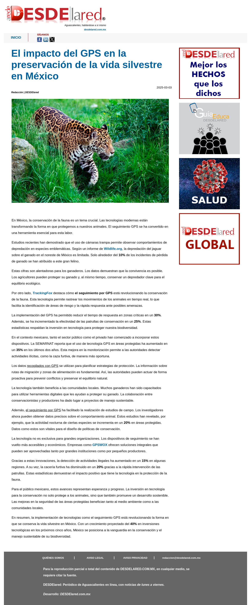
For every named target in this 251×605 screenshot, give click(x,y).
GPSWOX (99, 445)
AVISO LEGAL (95, 557)
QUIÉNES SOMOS (53, 557)
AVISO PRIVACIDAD (135, 557)
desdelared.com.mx (95, 29)
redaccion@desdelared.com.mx (181, 557)
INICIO (16, 37)
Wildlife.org (113, 249)
